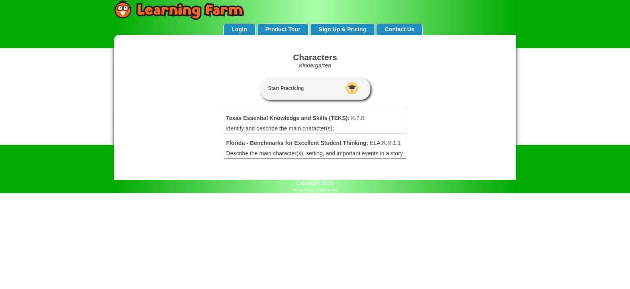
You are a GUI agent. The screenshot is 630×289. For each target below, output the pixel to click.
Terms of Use (327, 190)
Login (239, 29)
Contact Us (399, 29)
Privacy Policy (303, 190)
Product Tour (283, 29)
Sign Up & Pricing (342, 29)
